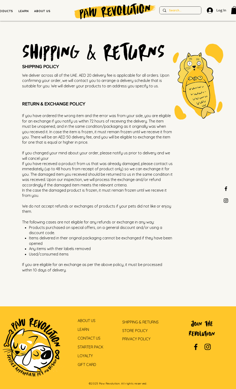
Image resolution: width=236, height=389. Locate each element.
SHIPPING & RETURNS (140, 322)
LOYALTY (85, 355)
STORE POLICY (135, 330)
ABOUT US (86, 320)
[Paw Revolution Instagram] (226, 201)
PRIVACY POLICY (136, 339)
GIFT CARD (87, 364)
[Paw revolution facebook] (226, 189)
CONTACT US (89, 338)
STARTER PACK (90, 347)
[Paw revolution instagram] (207, 347)
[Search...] (180, 10)
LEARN (83, 329)
